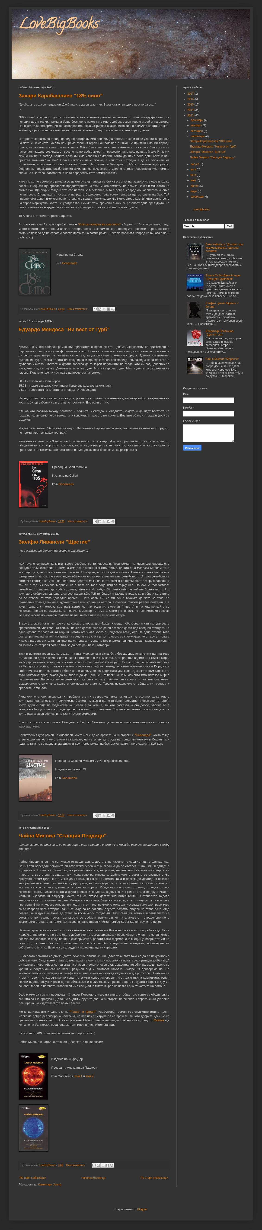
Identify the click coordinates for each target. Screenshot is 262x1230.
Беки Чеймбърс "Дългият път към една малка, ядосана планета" (224, 248)
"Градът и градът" (83, 1011)
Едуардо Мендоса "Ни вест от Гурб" (64, 329)
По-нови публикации (33, 1177)
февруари (197, 196)
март (194, 191)
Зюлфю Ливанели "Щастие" (54, 542)
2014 (191, 110)
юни (194, 175)
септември (198, 136)
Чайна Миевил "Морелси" (222, 359)
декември (197, 120)
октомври (197, 131)
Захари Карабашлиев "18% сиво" (60, 96)
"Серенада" (143, 735)
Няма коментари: (77, 309)
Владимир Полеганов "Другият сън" (219, 333)
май (194, 180)
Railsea (159, 1020)
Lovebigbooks (201, 209)
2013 (191, 115)
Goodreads (66, 484)
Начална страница (93, 1177)
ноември (197, 125)
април (195, 186)
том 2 (89, 1076)
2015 (191, 104)
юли (194, 169)
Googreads (69, 263)
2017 (191, 93)
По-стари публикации (154, 1177)
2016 (191, 99)
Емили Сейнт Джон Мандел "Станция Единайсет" (223, 277)
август (195, 164)
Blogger (142, 1209)
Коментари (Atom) (49, 1184)
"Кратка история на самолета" (99, 224)
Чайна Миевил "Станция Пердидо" (62, 836)
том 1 (78, 1076)
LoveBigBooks (58, 25)
